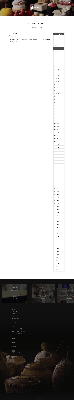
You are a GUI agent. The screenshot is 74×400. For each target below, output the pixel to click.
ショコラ (15, 316)
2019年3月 (56, 206)
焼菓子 (14, 313)
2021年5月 (56, 138)
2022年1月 (56, 120)
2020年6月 (56, 168)
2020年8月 (56, 162)
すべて (55, 37)
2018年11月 (56, 218)
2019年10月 (56, 189)
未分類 (55, 46)
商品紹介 (14, 309)
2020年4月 (56, 174)
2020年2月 (56, 177)
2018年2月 (56, 233)
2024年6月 (56, 84)
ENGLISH (63, 2)
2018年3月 (56, 230)
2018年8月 (56, 224)
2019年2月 (56, 209)
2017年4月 (56, 257)
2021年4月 (56, 141)
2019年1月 (56, 212)
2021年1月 (56, 147)
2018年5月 (56, 227)
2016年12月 (56, 266)
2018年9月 (56, 221)
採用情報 (14, 346)
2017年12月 (56, 239)
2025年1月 (56, 75)
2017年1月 (56, 263)
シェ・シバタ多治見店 (18, 328)
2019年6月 (56, 197)
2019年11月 (56, 186)
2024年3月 (56, 93)
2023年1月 (56, 108)
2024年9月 (56, 78)
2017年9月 (56, 248)
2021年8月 (56, 132)
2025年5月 (56, 69)
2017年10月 (56, 245)
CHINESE (70, 2)
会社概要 (14, 339)
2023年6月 (56, 102)
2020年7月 (56, 165)
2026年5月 (56, 51)
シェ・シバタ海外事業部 (18, 335)
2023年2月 (56, 105)
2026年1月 (56, 60)
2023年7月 (56, 99)
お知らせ (56, 43)
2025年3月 (56, 72)
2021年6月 (56, 135)
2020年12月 (56, 150)
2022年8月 (56, 114)
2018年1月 (56, 236)
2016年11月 (56, 269)
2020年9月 (56, 159)
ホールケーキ (16, 318)
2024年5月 (56, 87)
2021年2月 (56, 144)
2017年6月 (56, 254)
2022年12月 (56, 111)
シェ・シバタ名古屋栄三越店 (19, 331)
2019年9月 (56, 191)
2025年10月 (56, 66)
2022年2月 (56, 117)
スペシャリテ (16, 315)
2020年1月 (56, 180)
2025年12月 (56, 63)
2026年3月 (56, 54)
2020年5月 (56, 171)
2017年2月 (56, 260)
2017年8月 (56, 251)
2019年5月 (56, 200)
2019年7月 (56, 194)
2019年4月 (56, 203)
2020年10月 (57, 156)
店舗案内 (14, 326)
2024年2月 (56, 96)
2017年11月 (56, 242)
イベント (56, 40)
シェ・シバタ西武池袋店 (18, 333)
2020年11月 (56, 153)
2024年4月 (56, 90)
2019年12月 (56, 183)
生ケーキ (15, 311)
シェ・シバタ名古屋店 (18, 329)
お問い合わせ (15, 342)
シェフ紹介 (15, 322)
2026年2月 (56, 57)
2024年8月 (56, 81)
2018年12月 (56, 215)
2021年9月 (56, 129)
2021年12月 (56, 123)
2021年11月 (56, 126)
